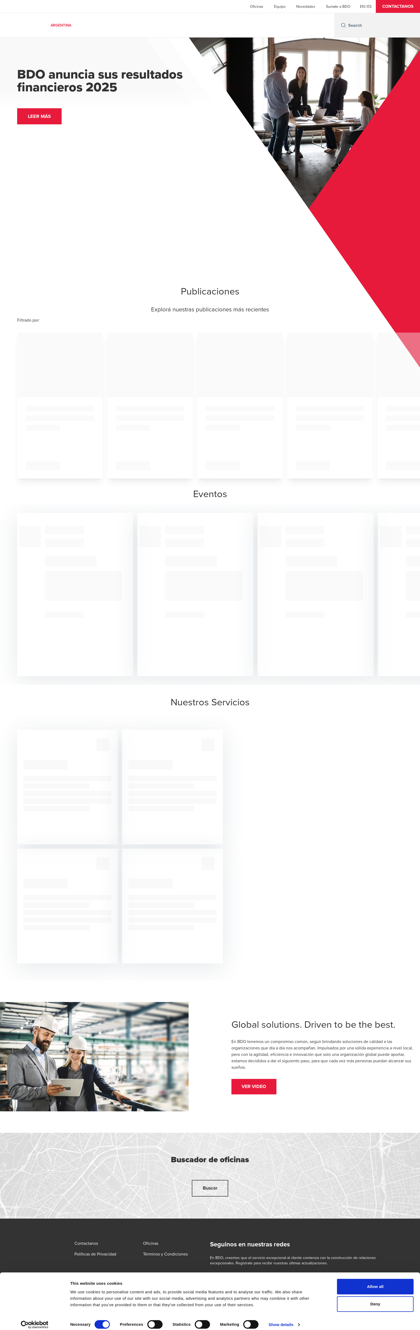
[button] (398, 6)
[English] (362, 6)
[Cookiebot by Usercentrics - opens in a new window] (34, 1320)
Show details (281, 1319)
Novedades (305, 6)
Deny (375, 1299)
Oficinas (256, 6)
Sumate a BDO (338, 6)
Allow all (375, 1281)
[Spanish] (369, 6)
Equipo (280, 6)
